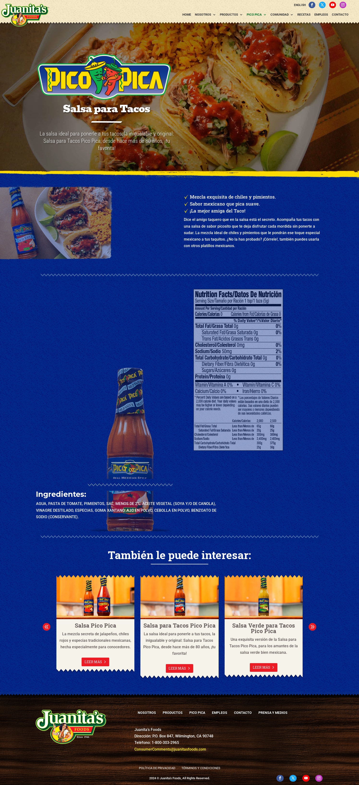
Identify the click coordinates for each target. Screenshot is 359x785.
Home (186, 14)
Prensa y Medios (272, 713)
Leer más (93, 662)
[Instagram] (343, 5)
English (300, 5)
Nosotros (203, 14)
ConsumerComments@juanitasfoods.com (170, 749)
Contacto (340, 14)
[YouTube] (332, 5)
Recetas (304, 14)
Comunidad (279, 14)
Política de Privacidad (157, 768)
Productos (229, 14)
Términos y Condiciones (200, 768)
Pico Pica (254, 14)
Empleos (321, 14)
